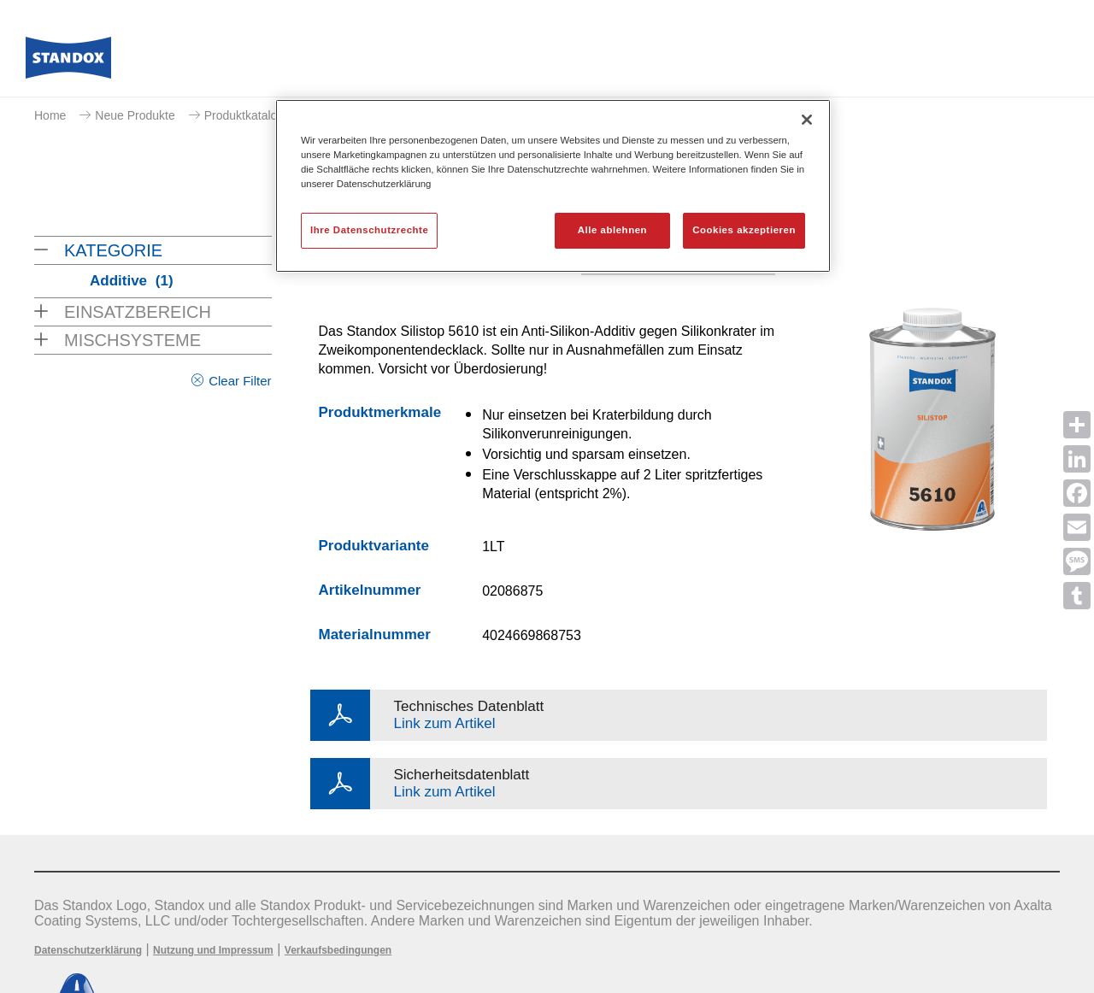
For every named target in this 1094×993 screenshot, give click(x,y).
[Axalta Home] (68, 62)
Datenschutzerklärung (88, 950)
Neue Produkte (134, 115)
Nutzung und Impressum (213, 950)
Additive (132, 281)
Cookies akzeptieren (744, 230)
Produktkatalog (244, 115)
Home (50, 115)
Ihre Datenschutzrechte (369, 230)
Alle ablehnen (612, 230)
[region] (553, 186)
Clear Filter (240, 380)
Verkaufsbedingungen (338, 950)
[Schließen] (807, 119)
